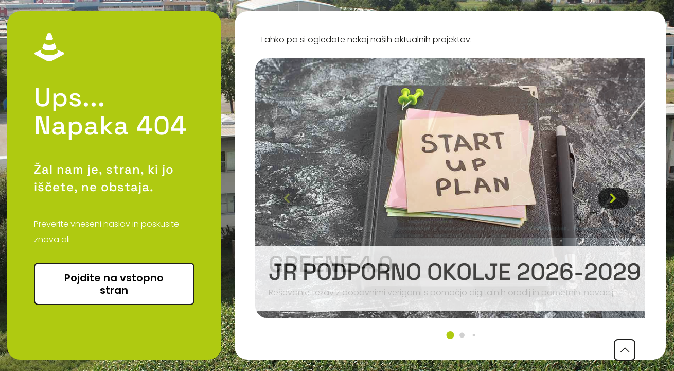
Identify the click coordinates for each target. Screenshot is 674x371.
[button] (450, 335)
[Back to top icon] (624, 350)
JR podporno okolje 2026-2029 (455, 271)
